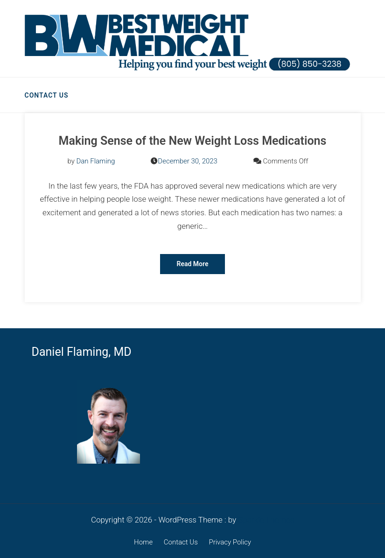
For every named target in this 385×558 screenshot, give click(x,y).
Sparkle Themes (266, 519)
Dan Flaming (96, 161)
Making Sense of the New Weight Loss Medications (193, 141)
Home (143, 542)
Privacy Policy (230, 542)
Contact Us (47, 95)
